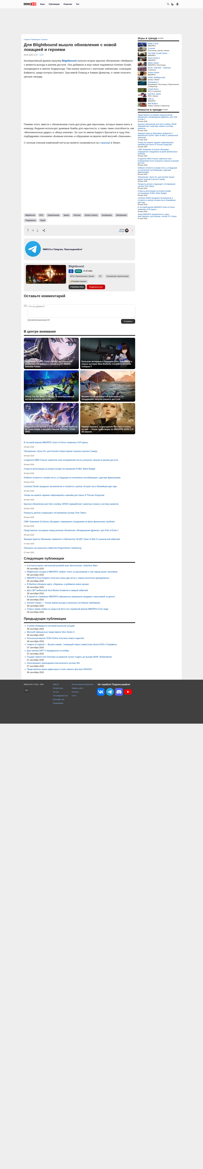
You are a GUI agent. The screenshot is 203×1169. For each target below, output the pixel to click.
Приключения (53, 215)
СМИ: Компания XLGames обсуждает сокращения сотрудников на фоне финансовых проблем (69, 521)
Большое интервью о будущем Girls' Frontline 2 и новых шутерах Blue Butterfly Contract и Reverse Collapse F (106, 364)
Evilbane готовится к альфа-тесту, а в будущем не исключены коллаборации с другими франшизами (72, 478)
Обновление (121, 215)
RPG (41, 215)
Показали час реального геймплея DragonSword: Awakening (52, 548)
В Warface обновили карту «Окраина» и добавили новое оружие (58, 584)
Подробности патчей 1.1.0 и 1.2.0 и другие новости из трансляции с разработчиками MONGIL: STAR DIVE (51, 429)
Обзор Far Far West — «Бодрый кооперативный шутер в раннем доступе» (49, 397)
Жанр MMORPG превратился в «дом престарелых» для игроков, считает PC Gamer (157, 215)
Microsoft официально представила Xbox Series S (51, 632)
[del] (32, 320)
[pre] (45, 320)
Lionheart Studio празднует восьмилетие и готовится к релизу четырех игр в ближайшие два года (70, 486)
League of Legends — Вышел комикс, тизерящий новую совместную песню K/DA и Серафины (72, 644)
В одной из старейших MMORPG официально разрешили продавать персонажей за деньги (71, 596)
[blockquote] (39, 320)
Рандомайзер (58, 703)
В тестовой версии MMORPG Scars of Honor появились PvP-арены (56, 442)
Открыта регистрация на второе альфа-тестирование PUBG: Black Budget (59, 469)
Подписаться (96, 287)
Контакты (75, 692)
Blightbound (69, 60)
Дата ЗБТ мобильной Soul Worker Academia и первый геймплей (57, 590)
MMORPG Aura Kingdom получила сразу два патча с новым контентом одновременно (68, 578)
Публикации (54, 4)
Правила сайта (77, 688)
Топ (77, 4)
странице (104, 142)
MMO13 (56, 684)
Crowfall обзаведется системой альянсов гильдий (50, 626)
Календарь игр (58, 699)
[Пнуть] (37, 230)
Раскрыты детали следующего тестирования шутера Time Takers (55, 513)
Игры (42, 4)
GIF (48, 320)
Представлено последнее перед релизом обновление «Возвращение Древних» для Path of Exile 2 (71, 530)
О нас (74, 696)
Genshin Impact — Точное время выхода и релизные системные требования (63, 603)
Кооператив (107, 215)
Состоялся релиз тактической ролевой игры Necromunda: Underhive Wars (62, 565)
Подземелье (30, 220)
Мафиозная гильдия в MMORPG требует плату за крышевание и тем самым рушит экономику (72, 572)
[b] (28, 320)
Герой (42, 220)
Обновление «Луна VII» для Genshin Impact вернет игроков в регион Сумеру (60, 451)
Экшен (66, 215)
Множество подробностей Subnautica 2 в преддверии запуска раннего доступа (102, 397)
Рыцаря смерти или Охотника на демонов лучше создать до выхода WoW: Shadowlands (69, 657)
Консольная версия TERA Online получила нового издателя (55, 638)
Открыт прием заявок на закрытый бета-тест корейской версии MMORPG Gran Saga (67, 609)
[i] (30, 320)
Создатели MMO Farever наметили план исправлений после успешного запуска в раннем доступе (71, 460)
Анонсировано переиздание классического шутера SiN (53, 663)
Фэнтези (77, 215)
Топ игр (56, 692)
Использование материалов (82, 684)
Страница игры (77, 287)
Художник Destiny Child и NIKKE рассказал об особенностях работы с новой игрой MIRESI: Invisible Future (48, 364)
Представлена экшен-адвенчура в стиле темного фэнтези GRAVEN (59, 669)
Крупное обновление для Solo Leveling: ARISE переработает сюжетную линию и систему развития (71, 504)
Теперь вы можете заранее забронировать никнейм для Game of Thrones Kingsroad (64, 495)
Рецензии (68, 4)
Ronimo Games (91, 215)
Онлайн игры (58, 688)
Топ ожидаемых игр (60, 696)
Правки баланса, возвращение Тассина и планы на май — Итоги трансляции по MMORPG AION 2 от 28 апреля (107, 429)
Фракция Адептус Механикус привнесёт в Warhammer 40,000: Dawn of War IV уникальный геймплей (72, 539)
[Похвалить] (28, 230)
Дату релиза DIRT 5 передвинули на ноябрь (48, 651)
